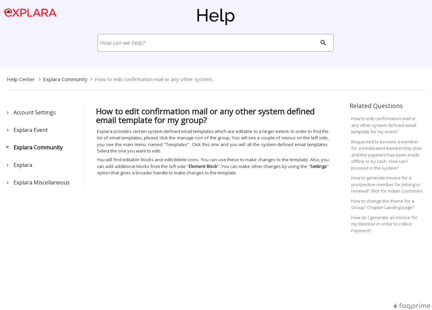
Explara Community (38, 147)
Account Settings (34, 112)
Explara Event (30, 130)
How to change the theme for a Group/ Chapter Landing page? (382, 204)
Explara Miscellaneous (41, 182)
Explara (22, 165)
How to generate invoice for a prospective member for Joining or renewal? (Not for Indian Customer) (386, 184)
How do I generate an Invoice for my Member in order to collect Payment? (384, 224)
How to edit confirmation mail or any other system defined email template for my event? (383, 125)
